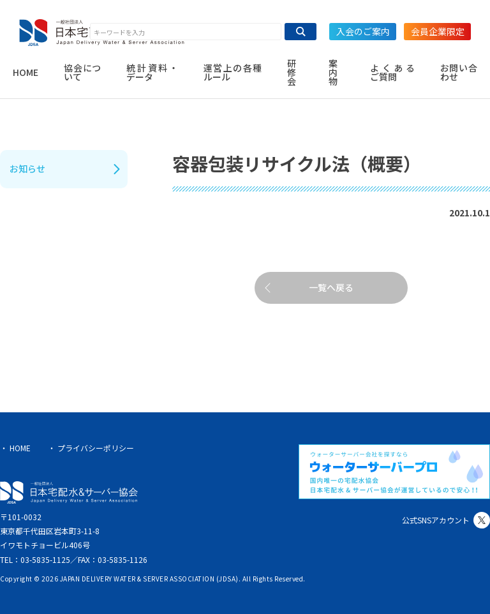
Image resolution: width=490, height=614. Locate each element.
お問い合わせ (458, 72)
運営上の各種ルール (233, 72)
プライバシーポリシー (95, 447)
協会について (82, 72)
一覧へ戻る (331, 287)
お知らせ (27, 168)
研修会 (291, 72)
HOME (25, 72)
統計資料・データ (151, 72)
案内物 (333, 72)
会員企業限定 (437, 31)
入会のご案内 (363, 31)
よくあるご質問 (392, 72)
